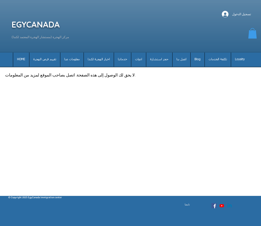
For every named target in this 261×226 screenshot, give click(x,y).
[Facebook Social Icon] (214, 205)
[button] (252, 33)
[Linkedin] (229, 205)
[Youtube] (221, 205)
